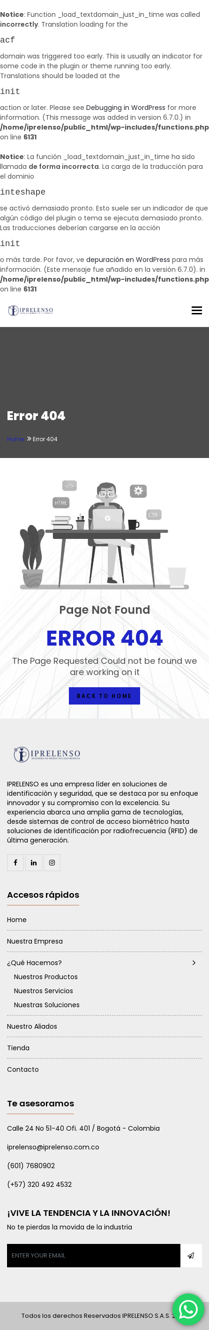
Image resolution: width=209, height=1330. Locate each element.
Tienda (18, 1048)
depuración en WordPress (128, 259)
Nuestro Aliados (32, 1026)
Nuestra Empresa (35, 941)
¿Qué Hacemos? (34, 962)
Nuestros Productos (46, 976)
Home (15, 439)
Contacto (23, 1069)
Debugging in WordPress (125, 107)
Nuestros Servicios (43, 991)
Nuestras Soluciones (47, 1005)
